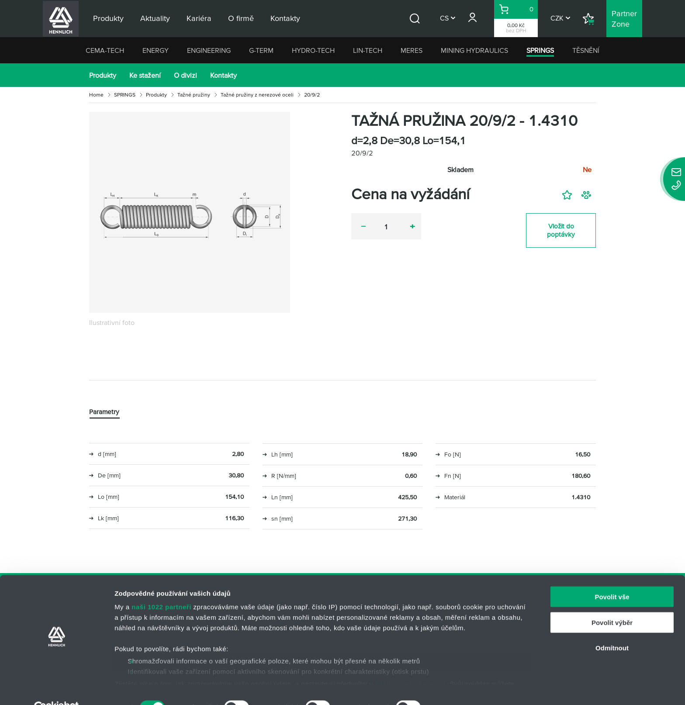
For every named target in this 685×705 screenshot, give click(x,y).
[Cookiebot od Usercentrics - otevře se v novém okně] (56, 688)
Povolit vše (612, 577)
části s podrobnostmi (410, 663)
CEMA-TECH (105, 50)
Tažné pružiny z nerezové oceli (257, 94)
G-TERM (261, 50)
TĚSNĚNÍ (585, 50)
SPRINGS (540, 50)
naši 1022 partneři (161, 587)
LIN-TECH (367, 50)
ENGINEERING (209, 50)
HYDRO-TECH (313, 50)
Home (96, 94)
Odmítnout (612, 628)
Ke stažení (145, 75)
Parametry (104, 412)
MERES (411, 50)
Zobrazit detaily (461, 687)
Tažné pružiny (193, 94)
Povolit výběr (612, 602)
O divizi (185, 75)
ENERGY (155, 50)
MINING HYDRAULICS (474, 50)
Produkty (102, 75)
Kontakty (223, 75)
